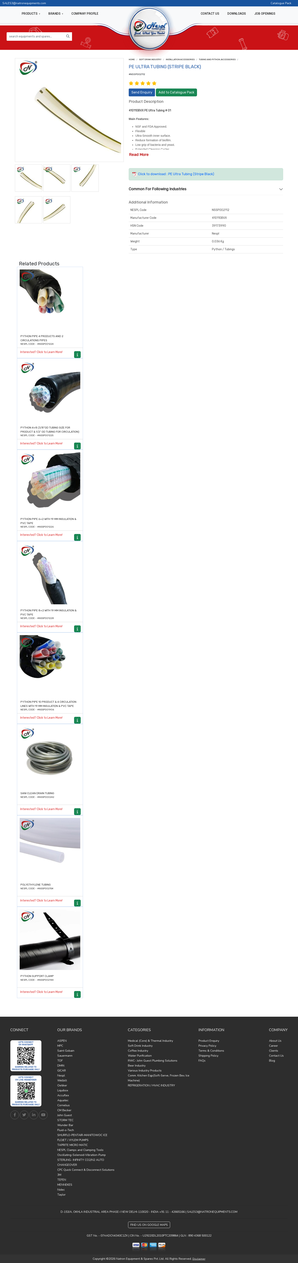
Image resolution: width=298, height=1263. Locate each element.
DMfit (60, 1066)
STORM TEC (65, 1120)
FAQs (201, 1061)
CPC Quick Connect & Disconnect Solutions (85, 1170)
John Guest (64, 1115)
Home (132, 59)
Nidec (61, 1190)
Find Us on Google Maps (149, 1225)
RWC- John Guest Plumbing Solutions (152, 1061)
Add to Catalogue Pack (176, 92)
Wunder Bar (65, 1125)
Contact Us (276, 1056)
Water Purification (140, 1056)
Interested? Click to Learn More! (41, 352)
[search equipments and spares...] (35, 36)
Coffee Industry (138, 1051)
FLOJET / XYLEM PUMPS (73, 1140)
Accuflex (63, 1095)
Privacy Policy (207, 1046)
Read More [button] (139, 154)
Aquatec (62, 1100)
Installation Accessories (180, 59)
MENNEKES (64, 1185)
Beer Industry (136, 1066)
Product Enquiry (208, 1041)
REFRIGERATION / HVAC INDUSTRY (151, 1085)
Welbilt (62, 1080)
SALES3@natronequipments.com (24, 3)
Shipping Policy (208, 1056)
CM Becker (64, 1110)
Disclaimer (198, 1259)
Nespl (61, 1075)
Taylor (61, 1195)
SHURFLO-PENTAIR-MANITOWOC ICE (82, 1135)
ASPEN (62, 1041)
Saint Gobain (65, 1051)
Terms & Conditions (211, 1051)
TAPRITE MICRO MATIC (72, 1145)
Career (273, 1046)
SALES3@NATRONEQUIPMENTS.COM (212, 1212)
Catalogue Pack (281, 3)
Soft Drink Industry (150, 59)
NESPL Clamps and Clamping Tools (80, 1150)
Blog (272, 1061)
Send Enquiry (141, 92)
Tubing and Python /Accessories (217, 59)
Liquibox (62, 1090)
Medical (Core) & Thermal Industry (150, 1041)
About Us (275, 1041)
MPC (60, 1046)
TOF (60, 1061)
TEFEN (61, 1180)
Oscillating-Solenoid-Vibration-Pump (81, 1155)
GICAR (61, 1071)
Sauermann (64, 1056)
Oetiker (62, 1085)
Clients (273, 1051)
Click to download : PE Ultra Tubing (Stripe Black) (173, 174)
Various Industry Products (145, 1071)
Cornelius (63, 1105)
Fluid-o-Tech (65, 1130)
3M (59, 1175)
